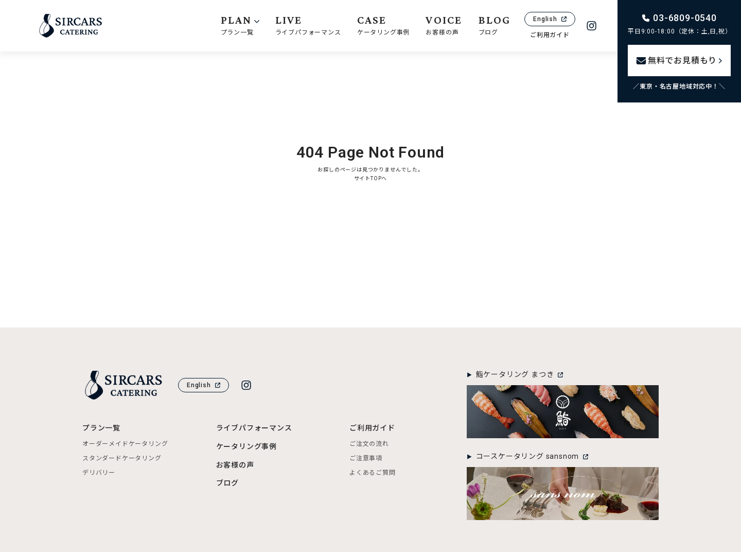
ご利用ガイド (550, 35)
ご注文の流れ (369, 443)
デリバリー (98, 472)
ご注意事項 (365, 458)
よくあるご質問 (372, 472)
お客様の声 (235, 465)
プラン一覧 (101, 428)
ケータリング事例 (246, 446)
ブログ (227, 483)
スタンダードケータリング (122, 458)
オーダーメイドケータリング (125, 443)
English (550, 19)
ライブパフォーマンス (254, 428)
